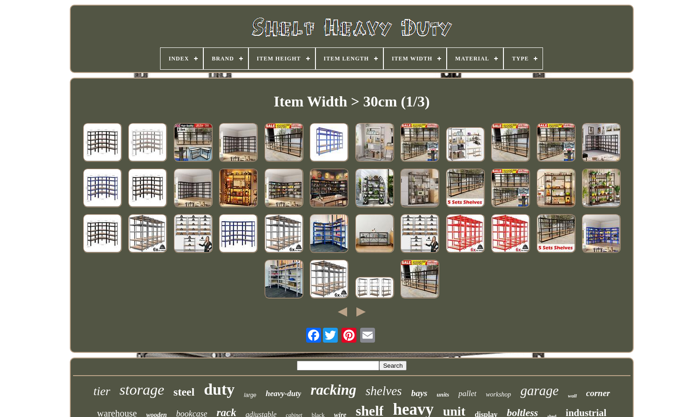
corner (598, 393)
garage (539, 390)
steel (184, 392)
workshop (498, 394)
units (442, 394)
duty (219, 389)
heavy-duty (283, 393)
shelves (384, 391)
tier (102, 391)
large (250, 395)
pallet (467, 393)
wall (572, 395)
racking (333, 390)
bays (419, 393)
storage (142, 389)
